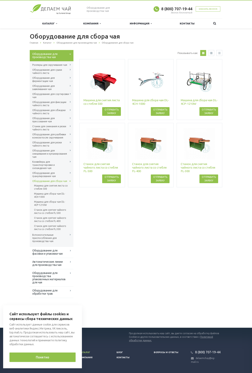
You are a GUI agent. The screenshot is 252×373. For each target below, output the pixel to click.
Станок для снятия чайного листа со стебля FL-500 (50, 211)
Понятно (42, 357)
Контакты (187, 23)
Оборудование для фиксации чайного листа (49, 104)
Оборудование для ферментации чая (43, 79)
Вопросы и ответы (166, 352)
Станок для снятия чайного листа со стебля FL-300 (50, 227)
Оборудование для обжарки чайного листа (49, 112)
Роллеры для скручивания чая (49, 65)
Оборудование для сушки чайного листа (47, 71)
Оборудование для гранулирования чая (44, 174)
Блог (120, 352)
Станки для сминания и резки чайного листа (49, 128)
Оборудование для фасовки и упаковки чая (47, 252)
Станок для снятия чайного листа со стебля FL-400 (50, 219)
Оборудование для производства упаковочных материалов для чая (49, 277)
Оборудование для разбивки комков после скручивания (49, 136)
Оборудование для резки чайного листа (47, 144)
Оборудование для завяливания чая (43, 87)
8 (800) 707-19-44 (176, 8)
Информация (141, 23)
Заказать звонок (208, 9)
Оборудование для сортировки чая (50, 95)
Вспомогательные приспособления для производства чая (44, 238)
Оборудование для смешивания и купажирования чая (49, 153)
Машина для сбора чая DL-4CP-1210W (49, 203)
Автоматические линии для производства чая (47, 263)
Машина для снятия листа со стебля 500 (51, 187)
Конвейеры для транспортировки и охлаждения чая (43, 165)
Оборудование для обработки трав (44, 292)
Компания (92, 23)
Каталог (49, 23)
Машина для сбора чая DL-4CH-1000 (49, 195)
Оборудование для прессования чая (43, 120)
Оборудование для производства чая (44, 55)
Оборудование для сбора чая (49, 181)
